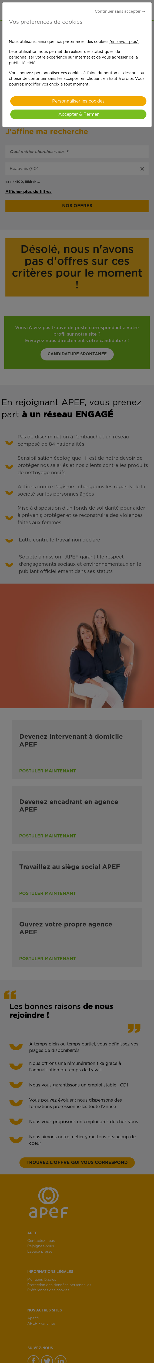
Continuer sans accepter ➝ (120, 11)
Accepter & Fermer (78, 114)
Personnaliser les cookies (78, 101)
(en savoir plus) (124, 42)
